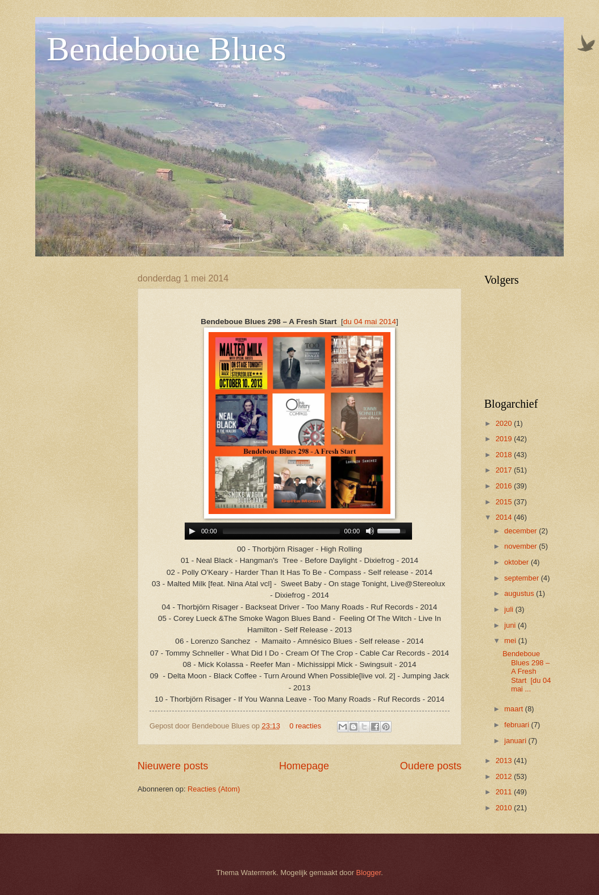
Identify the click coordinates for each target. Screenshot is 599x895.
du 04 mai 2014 (369, 321)
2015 (505, 502)
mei (511, 640)
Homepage (304, 766)
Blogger (368, 872)
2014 (505, 517)
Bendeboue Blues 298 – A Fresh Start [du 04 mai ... (526, 671)
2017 (505, 470)
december (521, 531)
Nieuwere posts (173, 766)
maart (514, 709)
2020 (505, 423)
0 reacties (305, 726)
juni (511, 625)
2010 (505, 807)
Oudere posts (430, 766)
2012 (505, 776)
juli (509, 609)
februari (517, 724)
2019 (505, 438)
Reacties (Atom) (214, 789)
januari (516, 740)
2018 (505, 454)
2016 (505, 486)
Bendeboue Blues (166, 49)
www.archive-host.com (300, 531)
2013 (505, 760)
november (521, 546)
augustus (520, 593)
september (522, 578)
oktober (517, 562)
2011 (505, 792)
